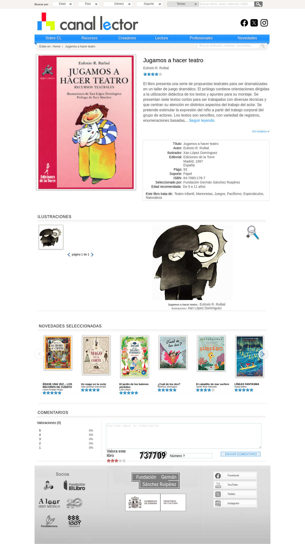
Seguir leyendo (201, 120)
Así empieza (260, 131)
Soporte (149, 3)
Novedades (247, 38)
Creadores (127, 38)
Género (118, 3)
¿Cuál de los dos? (169, 384)
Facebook (233, 475)
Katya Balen (240, 387)
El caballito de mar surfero (212, 384)
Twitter (231, 494)
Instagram (233, 503)
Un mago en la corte (93, 384)
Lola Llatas (125, 389)
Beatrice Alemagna (167, 387)
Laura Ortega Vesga (53, 389)
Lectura (161, 38)
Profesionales (201, 38)
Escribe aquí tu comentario (183, 435)
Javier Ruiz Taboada (206, 387)
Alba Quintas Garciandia (93, 387)
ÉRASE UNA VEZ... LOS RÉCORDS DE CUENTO (57, 385)
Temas (181, 3)
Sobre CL (54, 38)
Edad (62, 3)
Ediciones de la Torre (198, 157)
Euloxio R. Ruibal (156, 68)
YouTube (233, 484)
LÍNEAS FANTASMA (246, 384)
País (88, 3)
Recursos (89, 38)
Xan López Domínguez (200, 153)
